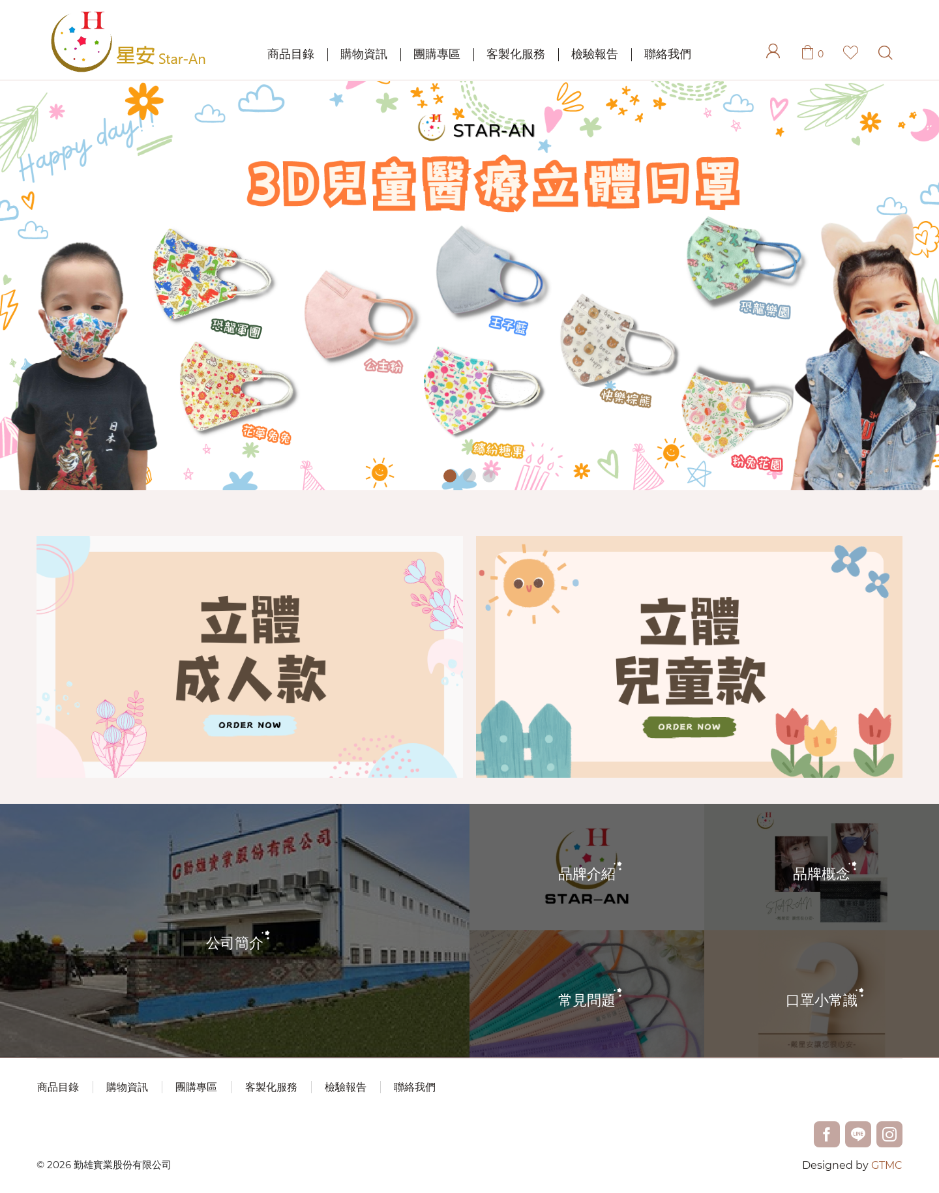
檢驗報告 (594, 54)
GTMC (886, 1165)
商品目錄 (290, 54)
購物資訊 (363, 54)
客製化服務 (515, 54)
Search (885, 52)
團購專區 (436, 54)
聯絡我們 (667, 54)
